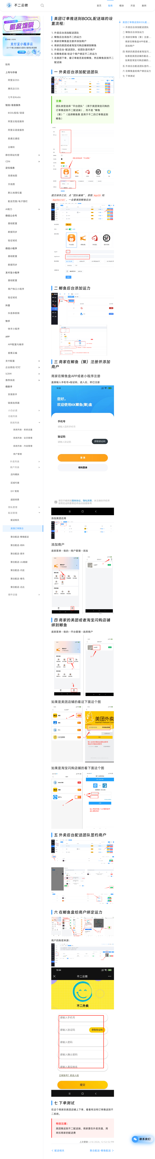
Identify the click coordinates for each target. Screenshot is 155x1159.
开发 (133, 5)
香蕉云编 (12, 353)
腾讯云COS (13, 88)
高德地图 (12, 175)
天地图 (11, 184)
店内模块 (15, 474)
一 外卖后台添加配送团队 (136, 27)
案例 (144, 5)
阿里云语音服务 (16, 130)
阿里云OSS (13, 80)
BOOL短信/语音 (16, 112)
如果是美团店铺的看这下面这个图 (138, 56)
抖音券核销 (14, 313)
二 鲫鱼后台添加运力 (133, 32)
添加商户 (129, 45)
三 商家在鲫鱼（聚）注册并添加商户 (137, 37)
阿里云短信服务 (16, 121)
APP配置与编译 (16, 344)
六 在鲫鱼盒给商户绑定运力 (137, 71)
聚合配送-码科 (17, 545)
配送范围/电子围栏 (18, 201)
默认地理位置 (15, 192)
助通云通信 (14, 138)
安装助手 (12, 394)
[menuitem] (99, 5)
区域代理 (15, 482)
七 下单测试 (129, 76)
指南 (110, 5)
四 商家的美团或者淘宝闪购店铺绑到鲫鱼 (137, 51)
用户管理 (17, 453)
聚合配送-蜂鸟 (17, 578)
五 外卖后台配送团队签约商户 (137, 66)
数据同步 (12, 232)
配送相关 (15, 520)
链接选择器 (14, 403)
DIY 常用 (15, 491)
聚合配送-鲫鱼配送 (20, 536)
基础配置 (12, 223)
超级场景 (15, 499)
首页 (99, 5)
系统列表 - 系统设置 (22, 429)
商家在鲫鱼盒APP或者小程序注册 (138, 41)
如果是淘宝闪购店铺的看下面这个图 (138, 60)
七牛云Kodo (14, 97)
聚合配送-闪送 (17, 570)
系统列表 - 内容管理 (22, 445)
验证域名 (12, 240)
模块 (121, 5)
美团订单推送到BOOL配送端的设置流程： (137, 22)
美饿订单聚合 (17, 528)
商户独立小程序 (16, 289)
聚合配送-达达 (17, 587)
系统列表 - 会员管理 (22, 437)
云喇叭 (11, 147)
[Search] (42, 5)
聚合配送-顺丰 (17, 553)
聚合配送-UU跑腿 (19, 562)
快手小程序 (14, 328)
